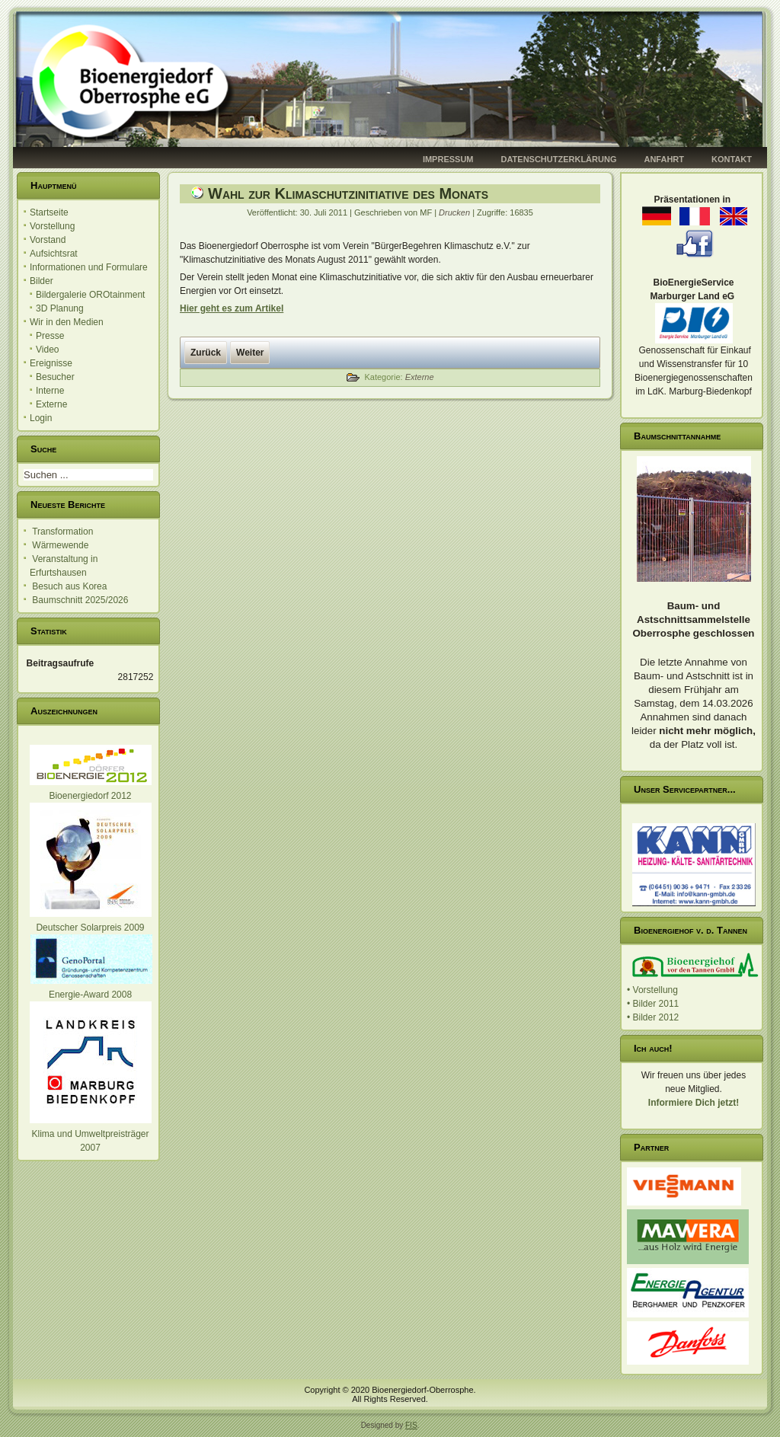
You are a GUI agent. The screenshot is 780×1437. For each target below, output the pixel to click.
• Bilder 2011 (653, 1003)
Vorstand (48, 240)
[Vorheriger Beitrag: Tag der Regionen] (205, 352)
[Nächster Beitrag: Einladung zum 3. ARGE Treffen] (250, 352)
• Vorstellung (652, 990)
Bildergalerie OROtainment (90, 294)
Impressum (448, 159)
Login (41, 418)
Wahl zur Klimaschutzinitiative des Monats (348, 193)
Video (47, 349)
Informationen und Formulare (89, 267)
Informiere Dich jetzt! (693, 1102)
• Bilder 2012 (653, 1017)
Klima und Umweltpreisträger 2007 (91, 1134)
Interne (50, 390)
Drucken (455, 212)
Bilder (41, 281)
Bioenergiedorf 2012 (90, 795)
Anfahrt (664, 159)
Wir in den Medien (67, 322)
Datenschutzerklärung (559, 159)
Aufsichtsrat (54, 253)
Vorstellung (52, 226)
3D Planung (60, 308)
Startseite (49, 212)
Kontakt (731, 159)
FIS (411, 1425)
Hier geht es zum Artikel (231, 308)
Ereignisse (51, 363)
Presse (50, 336)
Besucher (55, 377)
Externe (51, 404)
